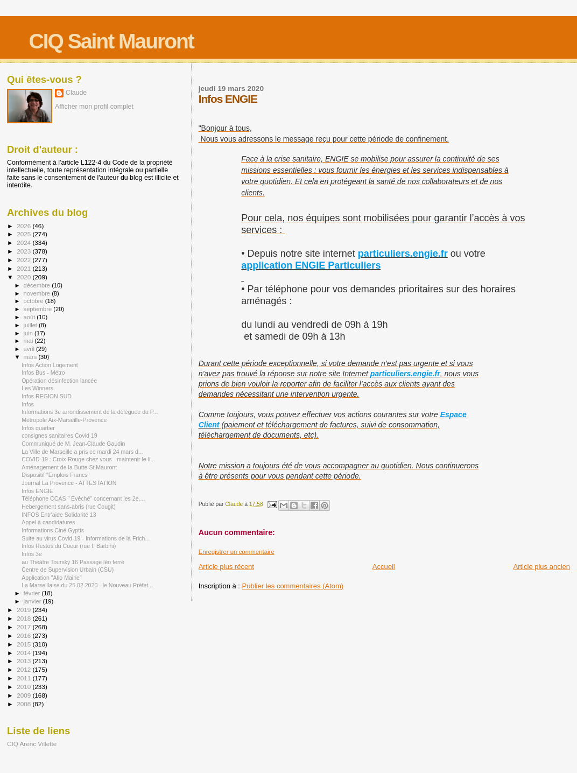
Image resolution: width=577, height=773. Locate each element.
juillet (31, 325)
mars (31, 357)
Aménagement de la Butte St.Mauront (69, 467)
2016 (24, 635)
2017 (24, 626)
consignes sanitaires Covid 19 (59, 435)
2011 (24, 677)
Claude (76, 92)
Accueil (383, 567)
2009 (24, 695)
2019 (24, 609)
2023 (24, 251)
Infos (28, 404)
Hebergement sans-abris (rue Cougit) (69, 506)
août (30, 317)
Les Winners (37, 388)
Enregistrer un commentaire (237, 552)
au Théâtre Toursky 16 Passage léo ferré (73, 562)
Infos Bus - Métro (43, 372)
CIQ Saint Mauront (111, 41)
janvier (33, 601)
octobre (34, 301)
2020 (24, 276)
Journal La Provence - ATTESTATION (69, 483)
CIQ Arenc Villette (32, 743)
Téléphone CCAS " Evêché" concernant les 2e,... (83, 498)
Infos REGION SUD (47, 396)
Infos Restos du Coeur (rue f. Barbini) (69, 546)
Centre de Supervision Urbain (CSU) (68, 569)
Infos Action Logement (50, 365)
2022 (24, 259)
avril (30, 349)
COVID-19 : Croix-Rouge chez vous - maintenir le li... (88, 459)
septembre (39, 309)
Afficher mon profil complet (94, 106)
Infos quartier (38, 428)
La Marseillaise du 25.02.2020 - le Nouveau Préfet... (87, 585)
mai (29, 341)
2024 (24, 242)
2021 (24, 268)
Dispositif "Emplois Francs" (55, 475)
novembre (38, 293)
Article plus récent (226, 567)
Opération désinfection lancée (59, 380)
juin (29, 333)
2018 (24, 618)
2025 (24, 233)
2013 (24, 660)
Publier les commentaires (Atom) (293, 586)
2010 (24, 686)
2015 (24, 644)
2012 (24, 669)
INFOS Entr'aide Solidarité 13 (59, 514)
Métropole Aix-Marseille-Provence (64, 420)
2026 (24, 225)
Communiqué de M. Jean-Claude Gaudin (73, 443)
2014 (24, 652)
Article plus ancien (542, 567)
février (33, 593)
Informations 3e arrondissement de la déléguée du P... (90, 412)
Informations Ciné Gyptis (53, 530)
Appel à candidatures (48, 522)
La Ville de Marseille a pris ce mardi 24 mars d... (82, 451)
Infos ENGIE (37, 491)
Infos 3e (32, 554)
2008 (24, 703)
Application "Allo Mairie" (52, 577)
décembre (38, 285)
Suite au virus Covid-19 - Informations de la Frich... (86, 538)
